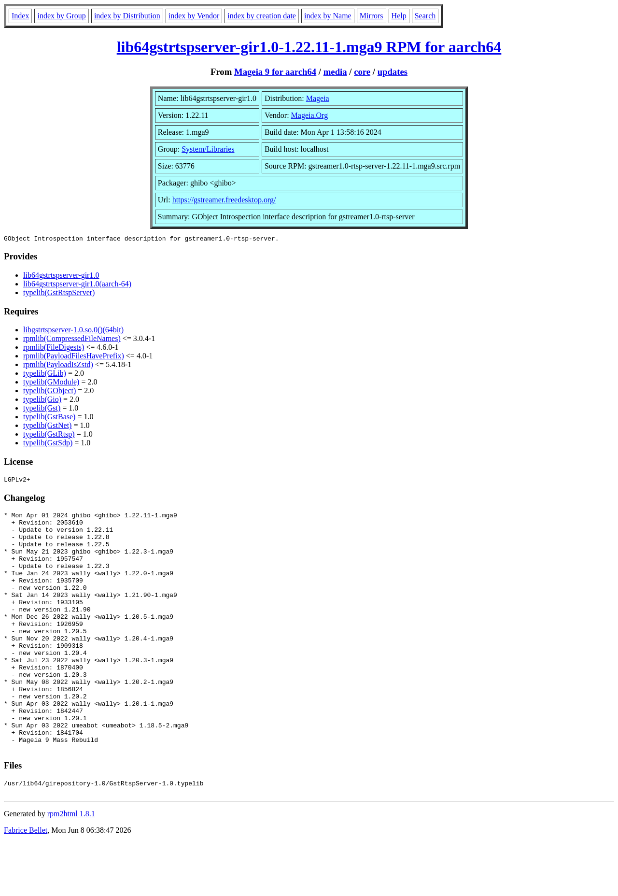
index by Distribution (127, 16)
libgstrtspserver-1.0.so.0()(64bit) (73, 331)
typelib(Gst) (41, 409)
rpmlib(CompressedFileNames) (72, 340)
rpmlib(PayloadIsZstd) (58, 366)
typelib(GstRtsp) (49, 435)
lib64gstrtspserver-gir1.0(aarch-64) (77, 285)
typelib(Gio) (42, 401)
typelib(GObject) (49, 392)
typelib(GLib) (44, 374)
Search (425, 16)
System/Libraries (208, 149)
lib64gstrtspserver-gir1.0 (61, 276)
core (362, 72)
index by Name (327, 16)
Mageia (317, 98)
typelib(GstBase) (49, 418)
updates (392, 72)
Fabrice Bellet (25, 884)
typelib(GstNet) (47, 427)
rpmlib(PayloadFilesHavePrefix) (73, 357)
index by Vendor (194, 16)
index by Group (61, 16)
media (335, 72)
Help (399, 16)
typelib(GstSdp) (47, 444)
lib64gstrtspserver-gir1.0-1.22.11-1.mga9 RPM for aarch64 (309, 47)
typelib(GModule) (51, 383)
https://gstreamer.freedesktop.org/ (224, 200)
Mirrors (371, 16)
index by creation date (261, 16)
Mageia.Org (309, 115)
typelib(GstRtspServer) (59, 294)
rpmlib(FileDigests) (53, 348)
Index (20, 16)
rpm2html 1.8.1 (71, 867)
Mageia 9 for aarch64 (275, 72)
